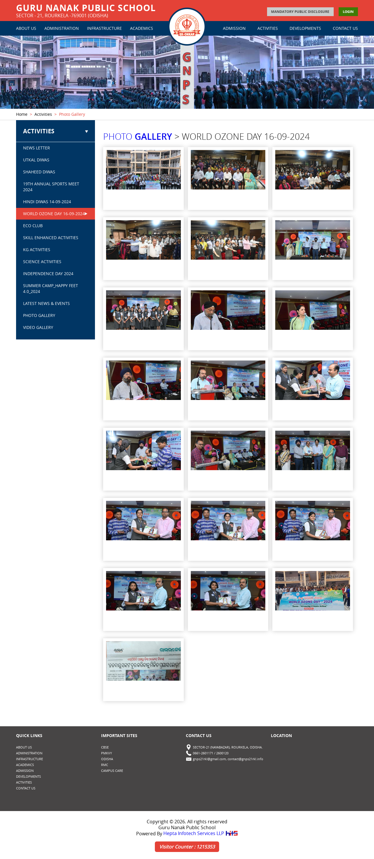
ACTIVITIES (267, 28)
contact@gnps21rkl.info (245, 759)
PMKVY (106, 753)
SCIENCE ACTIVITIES (42, 262)
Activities (43, 114)
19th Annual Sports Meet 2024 (51, 187)
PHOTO (137, 137)
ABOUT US (26, 28)
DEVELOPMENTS (305, 28)
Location (281, 736)
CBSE (105, 747)
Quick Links (29, 736)
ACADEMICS (141, 28)
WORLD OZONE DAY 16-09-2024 (54, 214)
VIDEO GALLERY (38, 327)
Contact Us (199, 736)
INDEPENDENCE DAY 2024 (48, 274)
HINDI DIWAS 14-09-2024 (47, 202)
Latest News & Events (46, 303)
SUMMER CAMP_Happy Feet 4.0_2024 (50, 288)
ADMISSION (234, 28)
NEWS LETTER (36, 148)
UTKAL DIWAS (36, 160)
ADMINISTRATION (61, 28)
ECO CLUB (33, 226)
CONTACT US (345, 28)
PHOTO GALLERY (39, 315)
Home (21, 114)
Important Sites (119, 736)
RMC (104, 765)
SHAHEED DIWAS (39, 172)
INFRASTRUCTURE (104, 28)
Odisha (107, 759)
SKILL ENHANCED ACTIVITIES (50, 238)
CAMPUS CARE (112, 771)
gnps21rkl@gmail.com (209, 759)
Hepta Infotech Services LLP (200, 834)
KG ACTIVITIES (36, 250)
